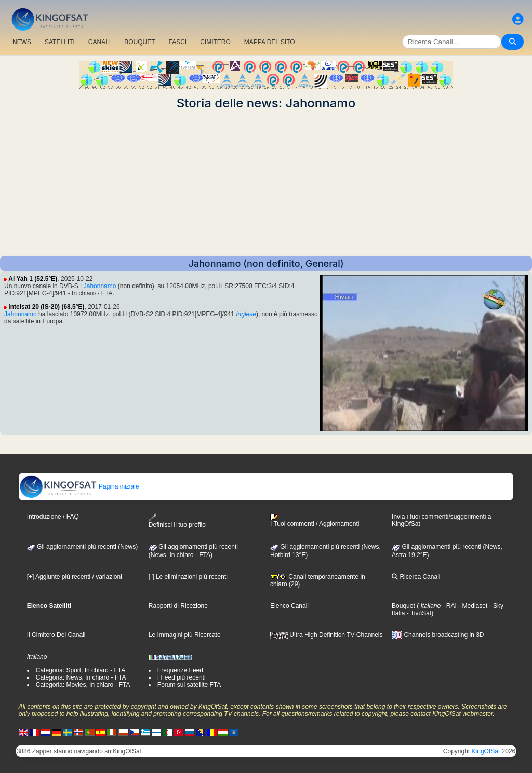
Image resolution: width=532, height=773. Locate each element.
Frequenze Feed (180, 670)
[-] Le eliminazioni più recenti (188, 576)
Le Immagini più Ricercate (185, 635)
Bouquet (403, 605)
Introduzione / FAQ (53, 516)
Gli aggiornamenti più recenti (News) (82, 546)
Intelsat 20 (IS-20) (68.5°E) (46, 306)
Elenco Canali (289, 605)
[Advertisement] (266, 183)
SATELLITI (60, 42)
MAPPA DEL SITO (269, 42)
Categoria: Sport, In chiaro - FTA (81, 670)
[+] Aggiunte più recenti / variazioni (74, 576)
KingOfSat (486, 751)
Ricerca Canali (416, 576)
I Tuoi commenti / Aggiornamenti (314, 520)
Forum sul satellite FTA (189, 684)
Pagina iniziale (79, 486)
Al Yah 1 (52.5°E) (32, 278)
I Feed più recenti (181, 677)
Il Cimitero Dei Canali (56, 635)
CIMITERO (215, 42)
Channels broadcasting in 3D (438, 635)
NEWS (21, 42)
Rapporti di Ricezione (178, 605)
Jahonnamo (100, 286)
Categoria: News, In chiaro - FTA (81, 677)
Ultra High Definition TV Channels (326, 635)
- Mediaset (472, 605)
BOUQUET (139, 42)
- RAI (449, 605)
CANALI (99, 42)
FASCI (178, 42)
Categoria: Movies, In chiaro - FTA (83, 684)
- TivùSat (418, 613)
